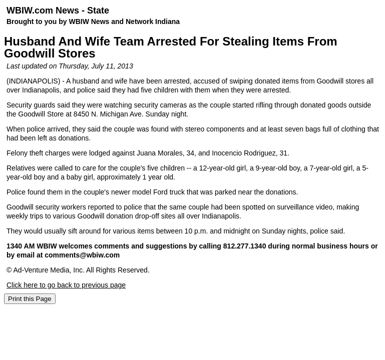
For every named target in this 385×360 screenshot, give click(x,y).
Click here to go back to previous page (66, 285)
